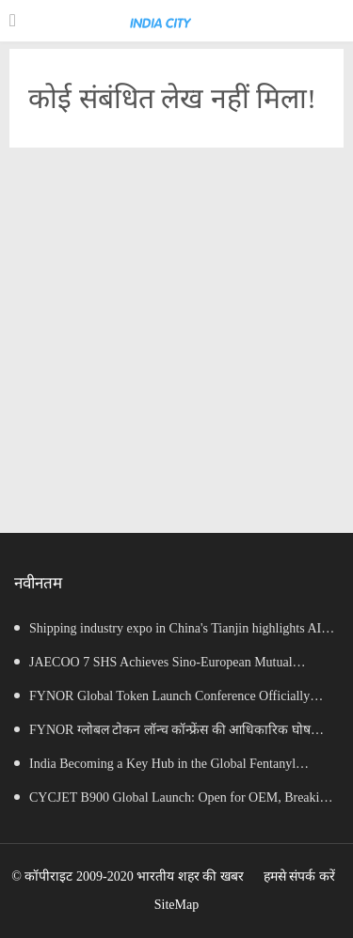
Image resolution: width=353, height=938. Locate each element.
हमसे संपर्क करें (299, 876)
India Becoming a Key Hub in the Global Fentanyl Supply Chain (155, 769)
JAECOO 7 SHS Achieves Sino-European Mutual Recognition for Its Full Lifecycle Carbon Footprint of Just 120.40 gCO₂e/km (169, 667)
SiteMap (176, 905)
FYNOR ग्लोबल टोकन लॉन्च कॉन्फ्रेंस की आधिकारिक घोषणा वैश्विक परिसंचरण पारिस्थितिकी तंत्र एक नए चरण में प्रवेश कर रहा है (171, 735)
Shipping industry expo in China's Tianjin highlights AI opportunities (167, 633)
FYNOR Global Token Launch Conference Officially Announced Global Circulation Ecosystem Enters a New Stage (163, 701)
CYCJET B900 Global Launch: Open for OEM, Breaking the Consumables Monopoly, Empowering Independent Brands (173, 802)
